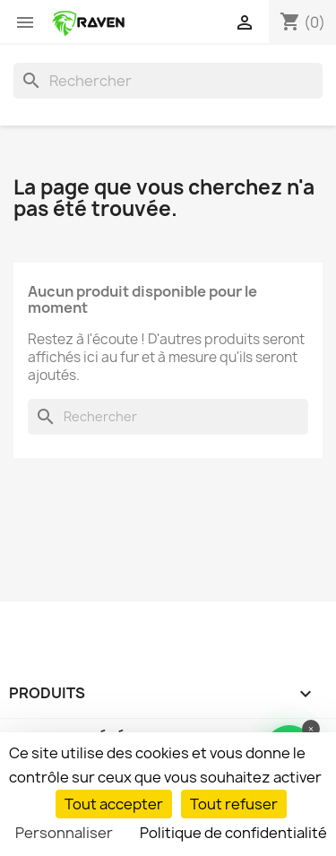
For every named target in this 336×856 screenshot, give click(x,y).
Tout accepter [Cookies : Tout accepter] (114, 804)
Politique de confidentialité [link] (233, 833)
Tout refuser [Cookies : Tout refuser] (234, 804)
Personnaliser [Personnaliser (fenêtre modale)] (64, 833)
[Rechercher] (168, 81)
